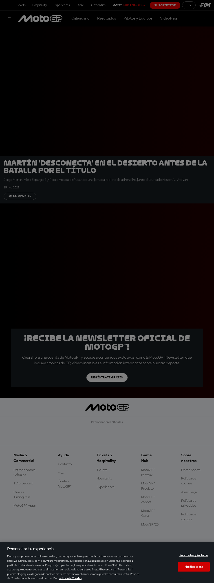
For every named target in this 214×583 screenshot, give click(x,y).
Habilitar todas (194, 566)
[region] (107, 562)
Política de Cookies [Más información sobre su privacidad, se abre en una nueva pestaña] (70, 578)
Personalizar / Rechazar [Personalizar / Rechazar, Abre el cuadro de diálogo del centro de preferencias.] (193, 555)
